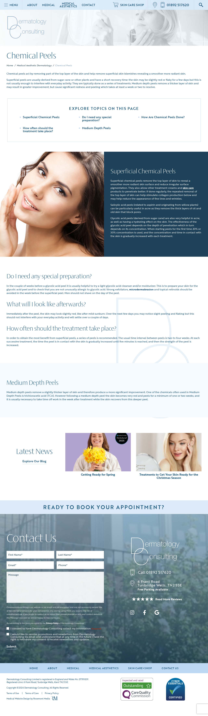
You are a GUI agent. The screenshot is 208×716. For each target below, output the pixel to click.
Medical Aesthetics (68, 5)
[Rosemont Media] (54, 699)
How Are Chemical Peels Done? (163, 117)
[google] (157, 613)
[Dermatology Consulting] (155, 551)
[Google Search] (201, 5)
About (32, 5)
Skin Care (128, 4)
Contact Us (170, 668)
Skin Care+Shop (140, 668)
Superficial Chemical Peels (41, 117)
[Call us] (174, 5)
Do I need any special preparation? (96, 118)
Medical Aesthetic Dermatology (34, 65)
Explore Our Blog (34, 461)
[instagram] (132, 613)
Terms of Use (12, 693)
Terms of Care (32, 693)
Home (9, 65)
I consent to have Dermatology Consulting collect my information (56, 628)
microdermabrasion (141, 289)
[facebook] (144, 613)
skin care (188, 188)
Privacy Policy (52, 623)
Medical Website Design (18, 698)
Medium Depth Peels (96, 128)
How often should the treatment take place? (38, 129)
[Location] (156, 5)
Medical (48, 5)
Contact (88, 5)
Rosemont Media (41, 698)
